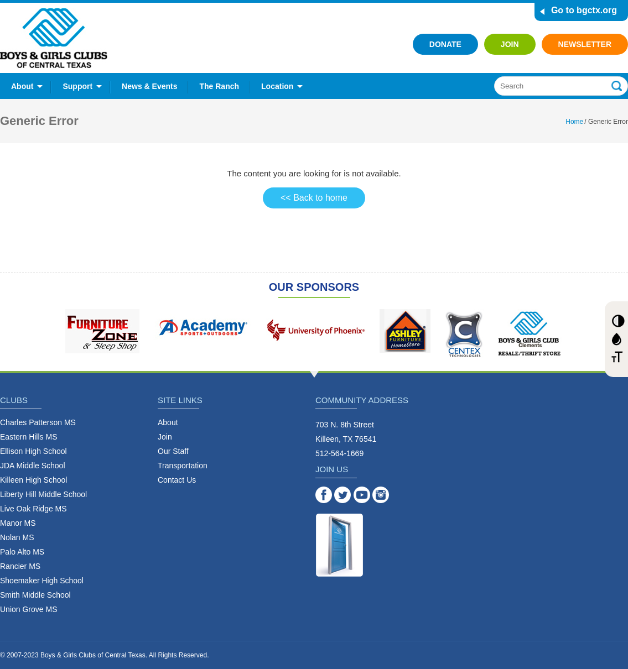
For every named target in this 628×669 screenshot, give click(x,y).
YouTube (362, 495)
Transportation (182, 465)
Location (277, 86)
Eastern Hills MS (28, 436)
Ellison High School (33, 451)
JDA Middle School (32, 465)
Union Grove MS (28, 609)
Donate (445, 44)
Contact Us (177, 479)
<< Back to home (314, 197)
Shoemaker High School (42, 580)
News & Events (149, 86)
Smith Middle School (35, 594)
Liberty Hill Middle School (43, 494)
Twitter (342, 495)
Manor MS (18, 523)
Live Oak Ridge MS (33, 508)
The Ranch (219, 86)
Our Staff (173, 451)
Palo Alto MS (22, 551)
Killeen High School (33, 479)
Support (77, 86)
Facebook (323, 495)
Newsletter (584, 44)
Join (510, 44)
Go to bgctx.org (584, 10)
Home (574, 122)
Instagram (380, 495)
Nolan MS (17, 537)
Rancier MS (20, 566)
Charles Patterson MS (38, 422)
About (22, 86)
